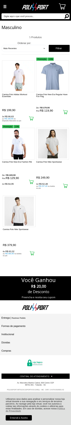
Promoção (42, 59)
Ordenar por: (24, 43)
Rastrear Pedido (19, 318)
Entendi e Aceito (19, 417)
